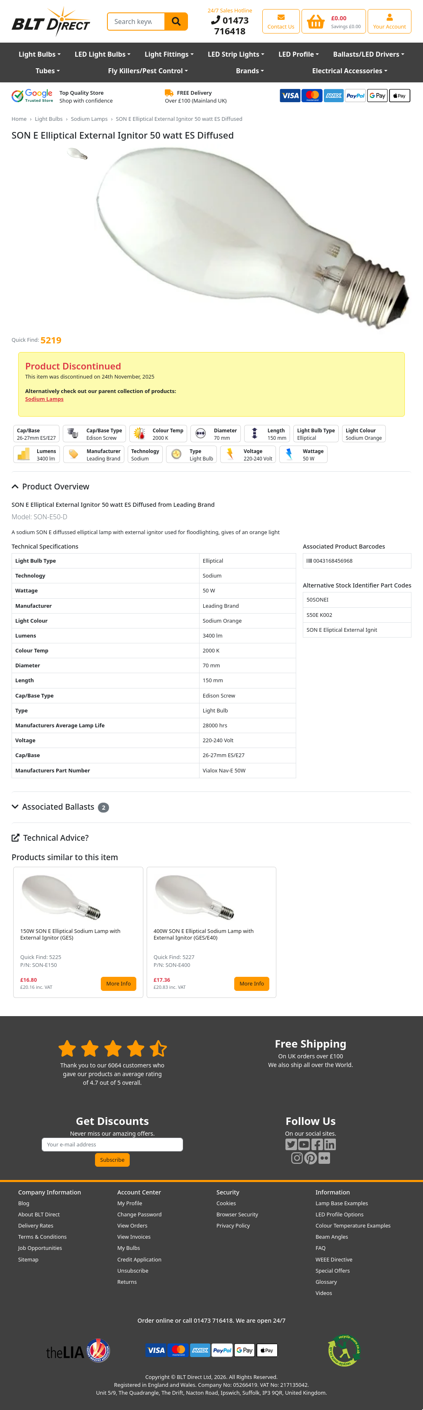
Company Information (49, 1192)
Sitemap (28, 1259)
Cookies (226, 1203)
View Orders (132, 1225)
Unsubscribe (132, 1270)
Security (227, 1192)
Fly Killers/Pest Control (145, 70)
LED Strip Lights (233, 54)
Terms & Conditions (42, 1236)
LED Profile (296, 54)
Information (333, 1192)
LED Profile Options (340, 1214)
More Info (118, 983)
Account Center (139, 1192)
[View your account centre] (389, 21)
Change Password (139, 1214)
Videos (324, 1293)
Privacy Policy (233, 1225)
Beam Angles (332, 1236)
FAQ (321, 1248)
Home (19, 118)
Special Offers (333, 1270)
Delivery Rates (35, 1225)
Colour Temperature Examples (353, 1225)
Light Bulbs (37, 54)
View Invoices (134, 1236)
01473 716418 (230, 25)
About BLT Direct (39, 1214)
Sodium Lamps (89, 118)
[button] (404, 932)
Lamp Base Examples (342, 1203)
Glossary (326, 1281)
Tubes (45, 70)
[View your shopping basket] (334, 21)
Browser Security (237, 1214)
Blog (23, 1203)
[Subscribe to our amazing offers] (112, 1144)
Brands (247, 70)
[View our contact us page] (281, 21)
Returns (127, 1281)
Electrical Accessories (347, 70)
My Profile (129, 1203)
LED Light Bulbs (100, 54)
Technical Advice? (50, 837)
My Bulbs (128, 1248)
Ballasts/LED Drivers (366, 54)
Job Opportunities (40, 1248)
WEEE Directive (334, 1259)
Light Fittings (166, 54)
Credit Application (139, 1259)
